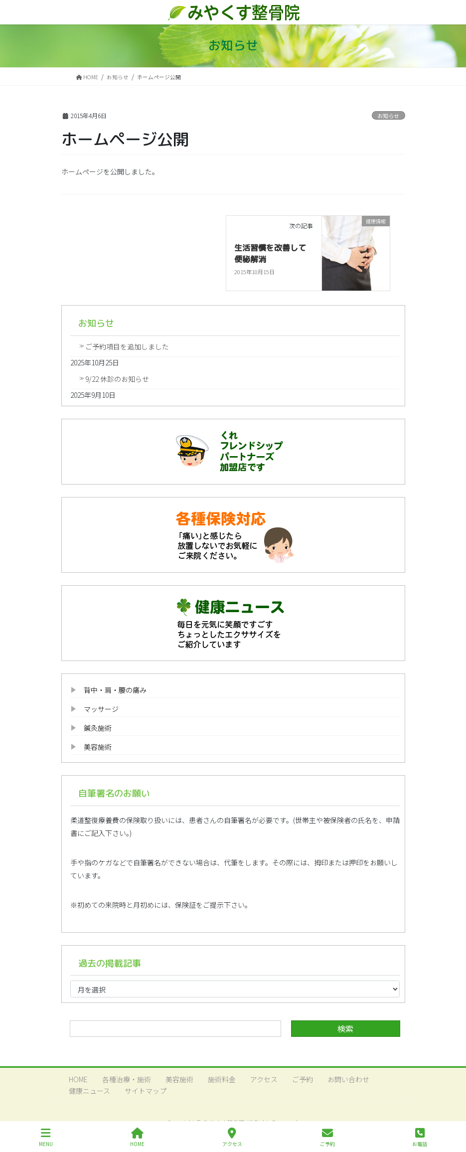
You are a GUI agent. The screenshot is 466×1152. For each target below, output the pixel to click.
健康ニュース (89, 1091)
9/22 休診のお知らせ (117, 379)
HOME (78, 1079)
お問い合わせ (348, 1079)
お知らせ (388, 116)
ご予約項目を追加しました (127, 346)
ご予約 (302, 1079)
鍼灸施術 (98, 728)
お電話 (419, 1137)
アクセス (264, 1079)
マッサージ (101, 709)
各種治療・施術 (126, 1079)
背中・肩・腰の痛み (115, 690)
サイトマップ (145, 1091)
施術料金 (222, 1079)
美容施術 (98, 747)
